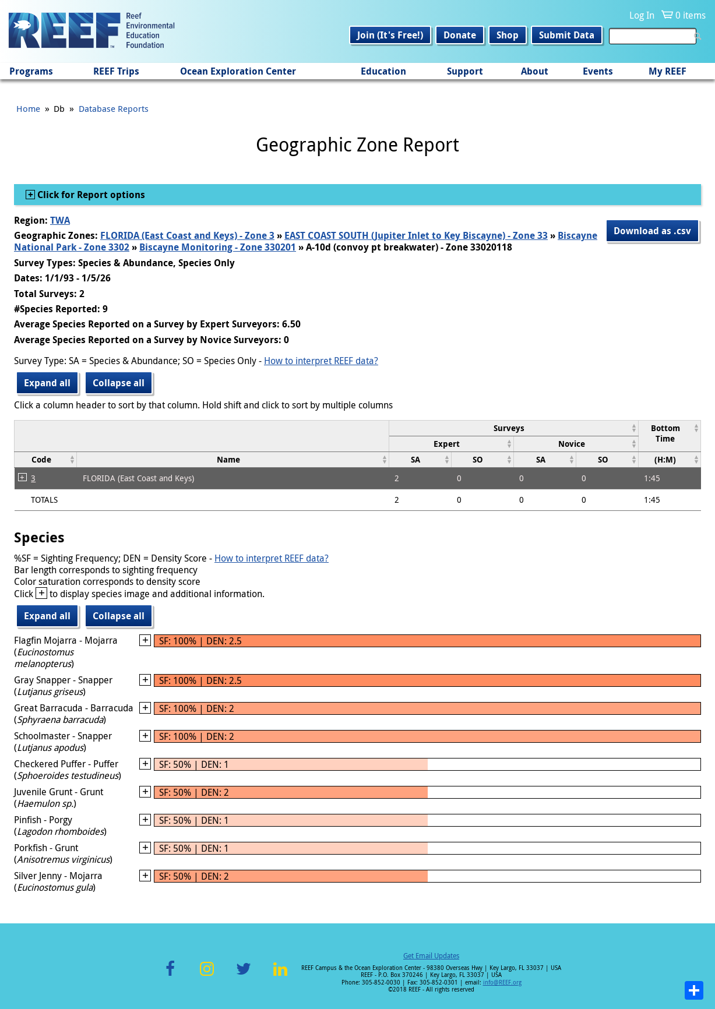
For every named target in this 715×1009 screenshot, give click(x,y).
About (534, 71)
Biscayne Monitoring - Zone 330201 (217, 247)
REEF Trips (116, 71)
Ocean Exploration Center (238, 71)
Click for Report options (90, 194)
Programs (31, 71)
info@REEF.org (502, 982)
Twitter (243, 975)
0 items (690, 15)
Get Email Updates (431, 955)
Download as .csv (652, 230)
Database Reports (114, 108)
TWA (60, 220)
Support (465, 71)
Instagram (206, 975)
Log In (641, 15)
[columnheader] (513, 428)
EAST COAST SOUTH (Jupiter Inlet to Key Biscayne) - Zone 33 (416, 235)
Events (598, 71)
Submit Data (566, 35)
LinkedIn (280, 975)
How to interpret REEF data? (321, 360)
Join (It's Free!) (390, 35)
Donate (459, 35)
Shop (507, 35)
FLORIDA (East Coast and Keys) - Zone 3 (187, 235)
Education (383, 71)
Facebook (170, 975)
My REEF (667, 71)
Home (28, 108)
